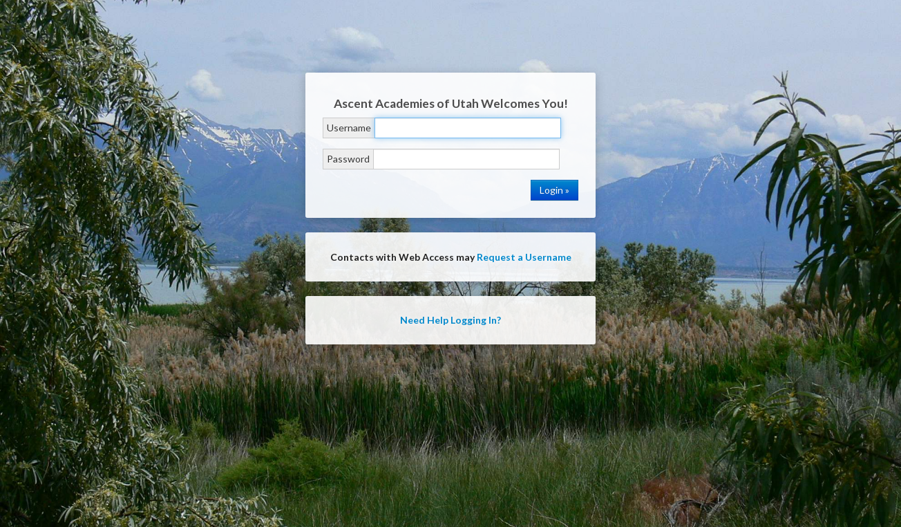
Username (349, 127)
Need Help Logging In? (450, 320)
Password (348, 159)
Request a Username (524, 257)
